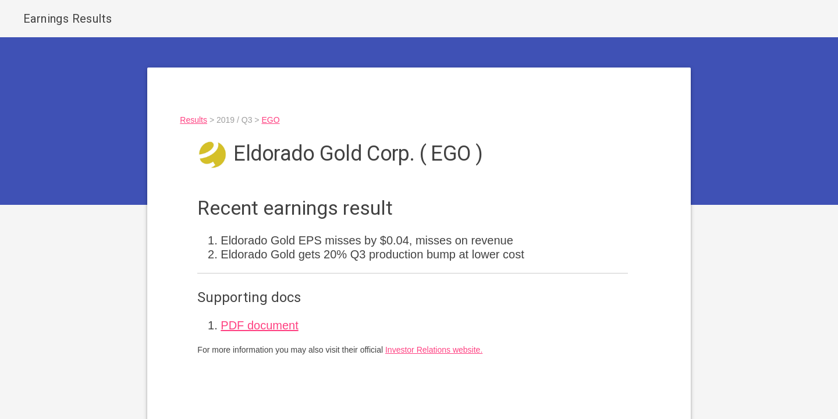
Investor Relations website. (433, 349)
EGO (270, 120)
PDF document (259, 325)
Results (193, 120)
